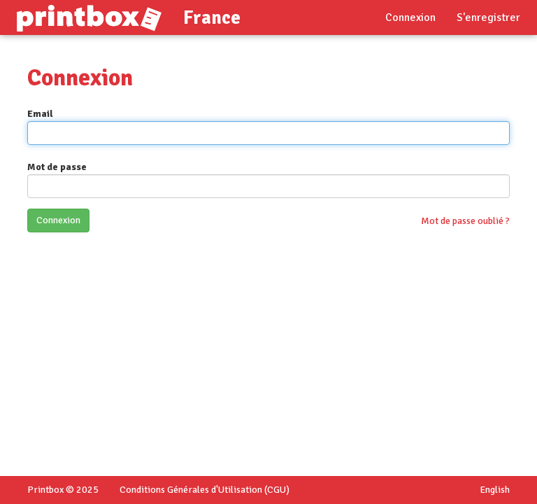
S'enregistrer (488, 17)
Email (40, 114)
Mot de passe (57, 167)
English (495, 490)
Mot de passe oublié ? (465, 221)
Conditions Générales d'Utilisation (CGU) (204, 490)
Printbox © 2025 (63, 490)
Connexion (410, 17)
